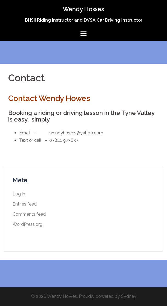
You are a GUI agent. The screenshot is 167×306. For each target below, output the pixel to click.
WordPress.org (27, 224)
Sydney (128, 296)
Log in (19, 194)
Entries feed (25, 204)
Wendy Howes (83, 9)
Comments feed (29, 214)
